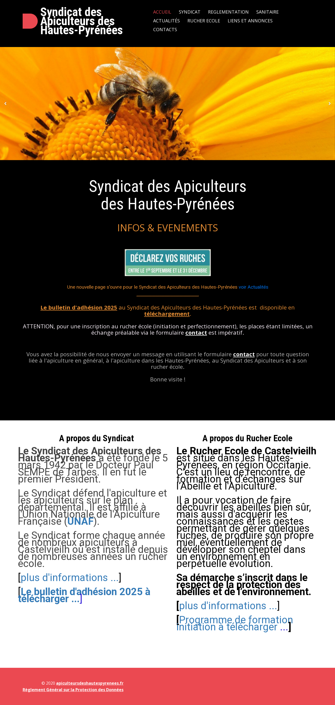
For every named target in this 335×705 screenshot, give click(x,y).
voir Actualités (253, 287)
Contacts (165, 29)
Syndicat (189, 12)
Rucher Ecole (203, 21)
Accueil (162, 12)
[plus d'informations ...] (234, 642)
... (234, 623)
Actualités (166, 21)
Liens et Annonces (250, 21)
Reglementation (228, 12)
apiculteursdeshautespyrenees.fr (89, 683)
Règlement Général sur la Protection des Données (73, 689)
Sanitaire (267, 12)
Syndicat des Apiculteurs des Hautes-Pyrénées (81, 21)
